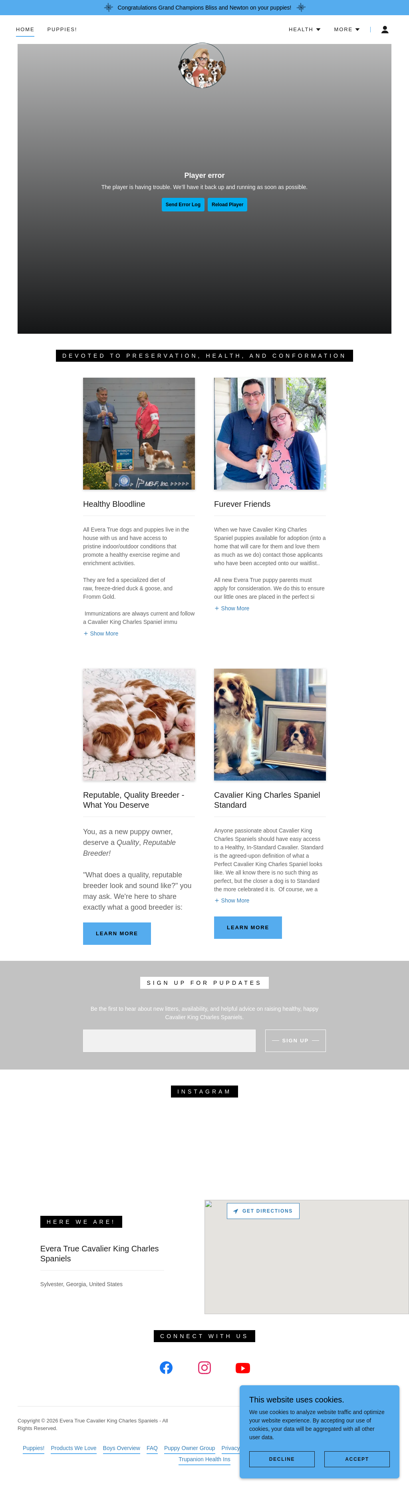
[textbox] (169, 1041)
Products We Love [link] (73, 1448)
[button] (305, 29)
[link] (205, 28)
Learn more (117, 933)
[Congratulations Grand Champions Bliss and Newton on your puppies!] (204, 8)
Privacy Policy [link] (239, 1448)
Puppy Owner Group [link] (189, 1448)
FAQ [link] (152, 1448)
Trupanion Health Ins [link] (204, 1459)
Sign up (295, 1041)
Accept (357, 1459)
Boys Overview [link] (121, 1448)
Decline (282, 1459)
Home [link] (25, 29)
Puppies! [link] (62, 29)
